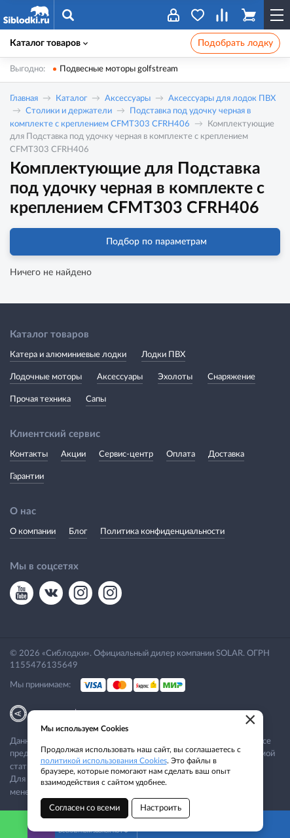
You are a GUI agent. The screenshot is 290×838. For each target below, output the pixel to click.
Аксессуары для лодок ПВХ (222, 98)
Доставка (226, 454)
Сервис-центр (126, 454)
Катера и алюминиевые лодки (68, 355)
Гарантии (27, 476)
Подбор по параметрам (145, 241)
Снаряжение (231, 377)
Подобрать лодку (235, 43)
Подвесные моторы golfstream (119, 69)
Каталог (71, 98)
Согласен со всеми (84, 808)
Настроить (160, 808)
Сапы (96, 399)
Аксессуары (128, 98)
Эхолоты (175, 377)
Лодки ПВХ (163, 355)
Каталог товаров (49, 43)
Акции (73, 454)
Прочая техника (40, 399)
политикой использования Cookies (104, 761)
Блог (78, 531)
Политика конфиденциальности (162, 531)
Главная (24, 98)
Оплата (180, 454)
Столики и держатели (69, 111)
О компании (33, 531)
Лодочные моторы (46, 377)
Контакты (29, 454)
